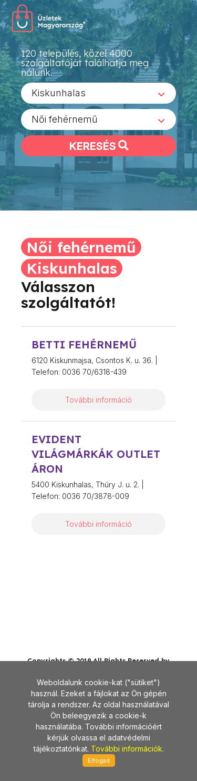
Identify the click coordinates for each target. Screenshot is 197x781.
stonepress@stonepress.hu (62, 628)
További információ (98, 399)
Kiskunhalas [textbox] (59, 96)
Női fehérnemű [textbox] (65, 122)
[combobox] (98, 96)
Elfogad (99, 760)
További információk (126, 748)
